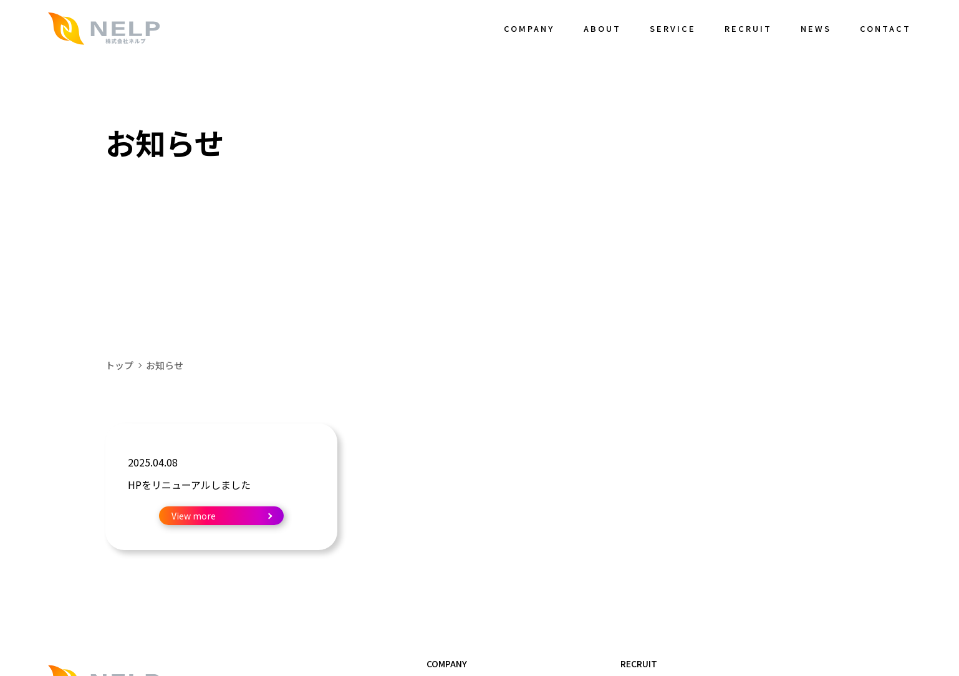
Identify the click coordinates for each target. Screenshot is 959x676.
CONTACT (885, 28)
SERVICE (673, 28)
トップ (119, 365)
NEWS (816, 28)
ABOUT (602, 28)
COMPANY (529, 28)
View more (193, 515)
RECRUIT (748, 28)
